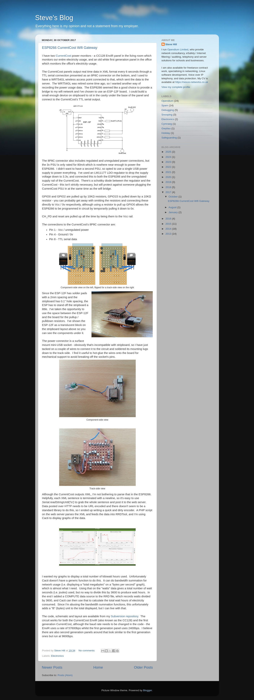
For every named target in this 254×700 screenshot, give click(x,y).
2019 (168, 182)
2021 (168, 172)
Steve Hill (171, 44)
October (174, 196)
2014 (168, 228)
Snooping (167, 114)
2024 (168, 157)
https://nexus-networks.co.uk (191, 82)
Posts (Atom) (65, 675)
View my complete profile (176, 87)
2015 (168, 223)
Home (98, 667)
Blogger (147, 690)
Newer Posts (52, 667)
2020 (168, 177)
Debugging (168, 110)
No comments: (87, 650)
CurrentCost (63, 55)
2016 (168, 218)
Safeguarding (169, 137)
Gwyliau (166, 128)
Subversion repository (124, 616)
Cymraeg (167, 123)
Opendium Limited (177, 49)
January (174, 212)
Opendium (167, 100)
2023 (168, 161)
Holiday (166, 133)
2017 (168, 192)
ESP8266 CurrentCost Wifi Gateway (69, 48)
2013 (168, 233)
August (173, 207)
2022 (168, 166)
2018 (168, 187)
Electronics (57, 655)
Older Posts (143, 667)
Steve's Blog (54, 18)
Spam (165, 105)
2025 (168, 151)
